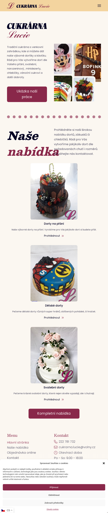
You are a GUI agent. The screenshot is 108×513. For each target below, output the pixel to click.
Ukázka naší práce (27, 94)
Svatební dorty (54, 387)
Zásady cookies (53, 509)
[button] (103, 463)
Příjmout (54, 487)
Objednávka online (21, 452)
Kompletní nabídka (54, 413)
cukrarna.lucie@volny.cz (77, 447)
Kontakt (13, 458)
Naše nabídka (17, 447)
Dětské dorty (54, 306)
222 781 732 (67, 441)
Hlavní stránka (18, 442)
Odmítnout (54, 495)
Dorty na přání (54, 224)
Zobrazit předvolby (54, 502)
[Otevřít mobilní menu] (99, 6)
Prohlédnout (54, 235)
